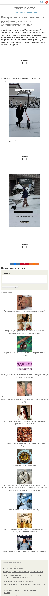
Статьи (22, 12)
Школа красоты (24, 8)
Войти (42, 2)
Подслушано (32, 12)
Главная (14, 12)
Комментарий (7, 273)
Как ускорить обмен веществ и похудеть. (18, 581)
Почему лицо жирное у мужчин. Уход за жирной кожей (23, 572)
